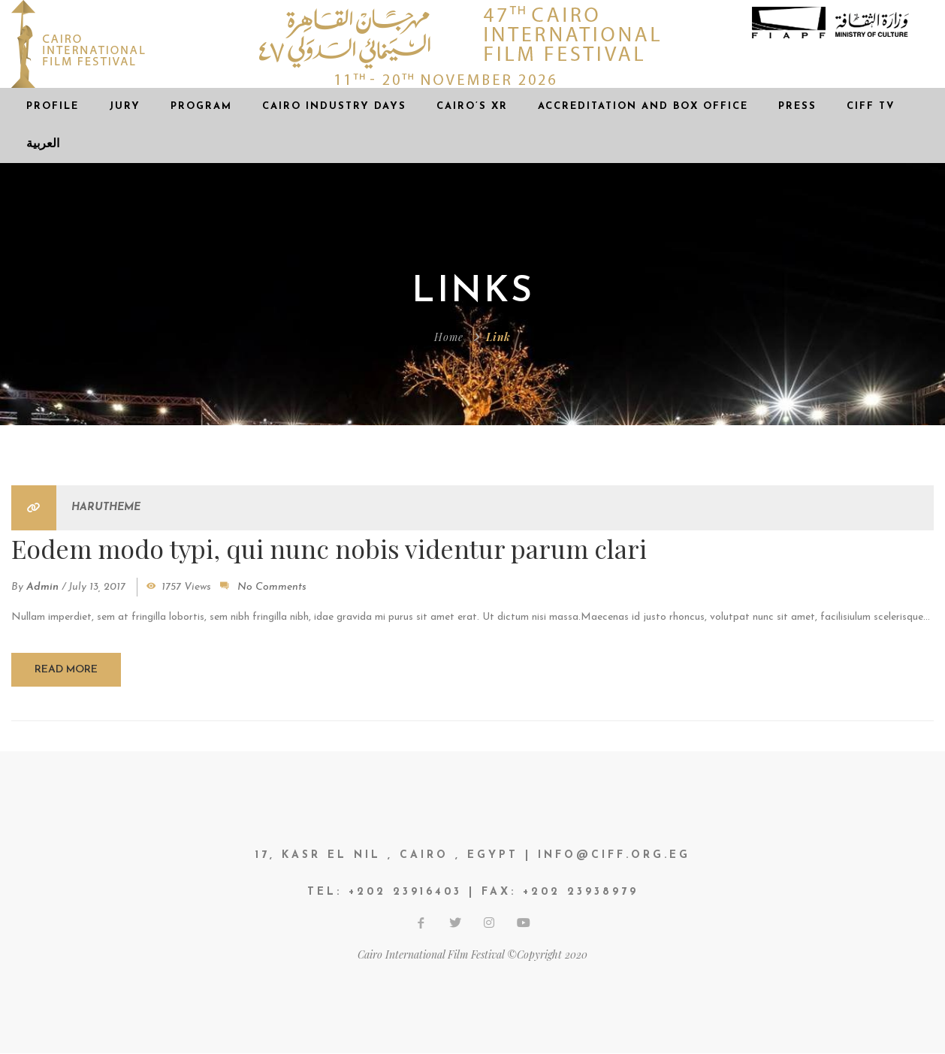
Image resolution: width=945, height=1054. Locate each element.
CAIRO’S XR (472, 106)
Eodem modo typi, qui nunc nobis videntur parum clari (330, 547)
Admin (42, 587)
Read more (66, 669)
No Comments (271, 587)
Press (797, 106)
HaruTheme (105, 507)
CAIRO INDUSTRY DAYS (334, 106)
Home (448, 337)
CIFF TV (871, 106)
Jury (124, 106)
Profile (52, 106)
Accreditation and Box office (643, 106)
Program (201, 106)
